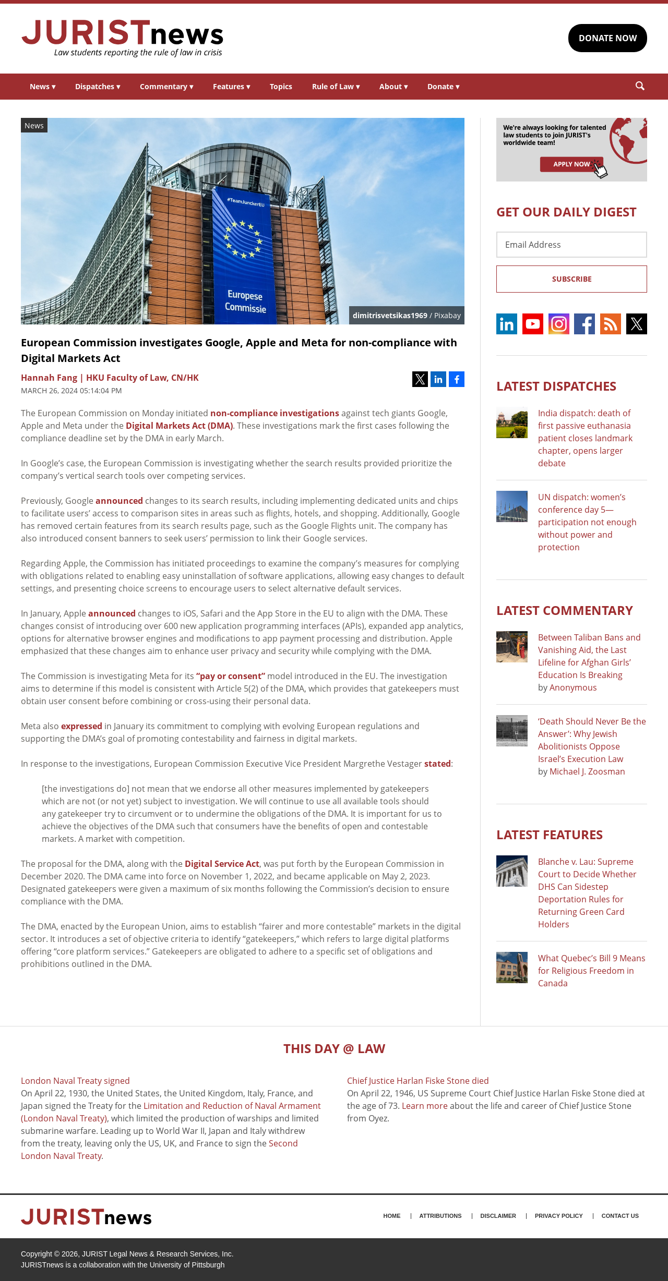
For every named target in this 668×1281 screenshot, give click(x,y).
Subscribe (572, 279)
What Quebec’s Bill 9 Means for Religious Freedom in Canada (592, 970)
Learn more (425, 1105)
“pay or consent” (230, 676)
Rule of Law (336, 86)
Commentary (166, 86)
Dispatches (97, 86)
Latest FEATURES (549, 834)
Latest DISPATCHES (556, 385)
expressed (81, 726)
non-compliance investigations (274, 413)
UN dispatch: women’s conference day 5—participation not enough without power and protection (587, 522)
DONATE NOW (608, 38)
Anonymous (573, 687)
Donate (443, 86)
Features (231, 86)
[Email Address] (571, 245)
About (393, 86)
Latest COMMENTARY (564, 610)
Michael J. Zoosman (587, 771)
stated (437, 763)
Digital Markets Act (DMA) (179, 425)
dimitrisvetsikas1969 (390, 315)
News (42, 86)
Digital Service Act (222, 863)
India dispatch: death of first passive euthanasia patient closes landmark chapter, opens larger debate (585, 438)
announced (119, 500)
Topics (281, 86)
